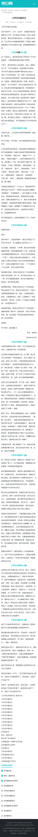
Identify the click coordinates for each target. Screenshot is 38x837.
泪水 (14, 282)
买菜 (19, 385)
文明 (12, 78)
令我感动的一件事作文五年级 (11, 741)
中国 (32, 290)
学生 (28, 333)
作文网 (10, 10)
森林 (19, 203)
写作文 (10, 41)
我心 (31, 75)
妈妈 (7, 586)
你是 (32, 570)
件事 (9, 466)
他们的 (18, 586)
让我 (25, 293)
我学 (15, 576)
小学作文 (16, 10)
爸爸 (4, 586)
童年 (7, 520)
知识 (14, 297)
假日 (17, 505)
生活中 (19, 32)
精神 (26, 517)
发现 (16, 60)
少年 (22, 261)
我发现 (28, 639)
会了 (19, 576)
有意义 (28, 520)
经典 (14, 27)
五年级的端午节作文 (8, 761)
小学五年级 (28, 22)
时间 (27, 196)
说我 (33, 484)
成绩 (25, 315)
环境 (9, 91)
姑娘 (32, 300)
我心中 (19, 509)
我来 (30, 88)
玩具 (32, 540)
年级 (18, 52)
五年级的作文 (7, 786)
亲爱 (2, 230)
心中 (2, 124)
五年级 (6, 27)
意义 (30, 38)
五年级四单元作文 (7, 755)
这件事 (8, 444)
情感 (8, 540)
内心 (22, 554)
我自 (11, 527)
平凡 (4, 32)
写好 (7, 377)
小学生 (6, 243)
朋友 (4, 107)
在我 (25, 78)
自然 (7, 385)
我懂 (9, 297)
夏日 (24, 599)
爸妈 (25, 593)
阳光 (32, 602)
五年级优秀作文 (8, 801)
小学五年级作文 (7, 699)
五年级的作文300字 (8, 745)
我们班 (10, 88)
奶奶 (27, 430)
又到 (17, 624)
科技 (12, 149)
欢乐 (6, 561)
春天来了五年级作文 (8, 738)
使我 (11, 94)
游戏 (24, 141)
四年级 (13, 514)
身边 (17, 57)
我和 (27, 186)
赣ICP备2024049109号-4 (26, 825)
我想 (20, 398)
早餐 (12, 596)
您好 (2, 234)
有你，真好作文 (7, 735)
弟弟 (27, 558)
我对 (14, 57)
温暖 (2, 251)
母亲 (32, 576)
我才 (28, 374)
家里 (17, 354)
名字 (27, 290)
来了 (31, 478)
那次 (32, 91)
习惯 (28, 94)
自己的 (28, 433)
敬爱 (12, 279)
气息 (9, 561)
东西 (7, 267)
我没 (12, 117)
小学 (2, 27)
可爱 (27, 279)
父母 (33, 589)
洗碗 (19, 533)
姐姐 (17, 466)
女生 (14, 303)
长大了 (26, 502)
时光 (25, 261)
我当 (20, 149)
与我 (7, 261)
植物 (9, 159)
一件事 (18, 346)
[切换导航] (34, 4)
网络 (7, 175)
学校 (30, 78)
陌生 (32, 32)
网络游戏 (17, 165)
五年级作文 (24, 10)
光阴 (11, 248)
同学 (25, 57)
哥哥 (33, 186)
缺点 (30, 554)
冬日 (22, 602)
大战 (12, 159)
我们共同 (18, 272)
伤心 (27, 71)
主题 (27, 38)
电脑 (7, 152)
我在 (25, 199)
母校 (7, 230)
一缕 (29, 602)
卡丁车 (28, 155)
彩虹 (10, 172)
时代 (16, 149)
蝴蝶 (27, 523)
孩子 (13, 657)
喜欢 (19, 540)
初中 (24, 243)
